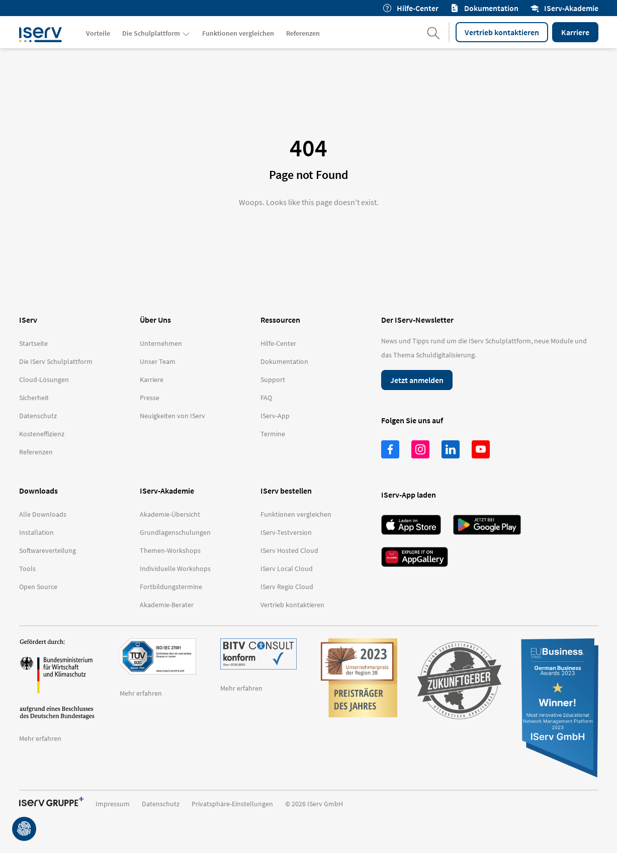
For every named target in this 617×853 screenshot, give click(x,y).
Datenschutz (161, 803)
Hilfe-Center (410, 8)
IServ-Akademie (564, 8)
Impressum (113, 803)
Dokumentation (484, 8)
